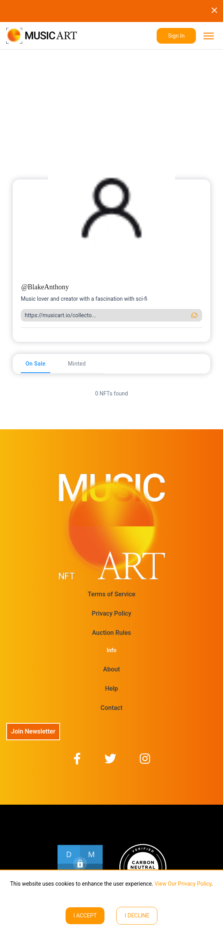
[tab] (35, 363)
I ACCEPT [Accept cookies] (85, 915)
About (111, 669)
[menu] (208, 36)
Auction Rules (111, 632)
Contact (111, 708)
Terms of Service (111, 594)
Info (112, 650)
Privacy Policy (112, 613)
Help (111, 688)
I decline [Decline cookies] (136, 915)
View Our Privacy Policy (182, 884)
